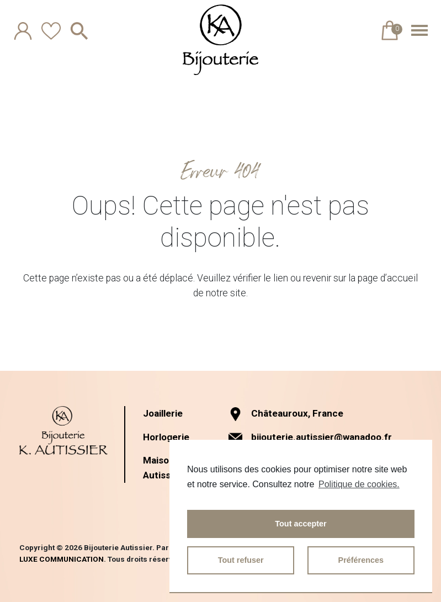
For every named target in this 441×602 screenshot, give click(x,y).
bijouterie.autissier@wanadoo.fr (324, 437)
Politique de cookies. (359, 484)
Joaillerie (164, 413)
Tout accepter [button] (300, 523)
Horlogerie (167, 436)
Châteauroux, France (286, 413)
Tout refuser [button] (241, 560)
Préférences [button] (361, 560)
